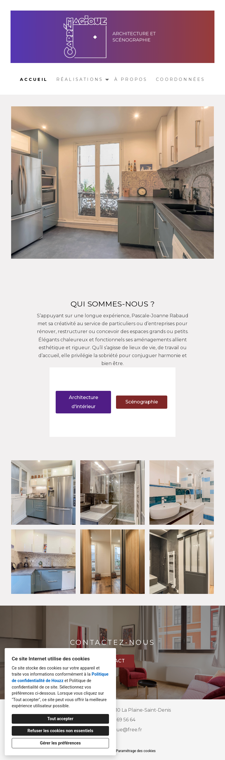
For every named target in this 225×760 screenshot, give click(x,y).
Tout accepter (60, 718)
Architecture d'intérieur (83, 402)
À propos (131, 79)
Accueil (34, 79)
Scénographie (141, 402)
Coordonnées (180, 79)
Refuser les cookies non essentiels (60, 730)
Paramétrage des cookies (136, 751)
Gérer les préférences (60, 743)
